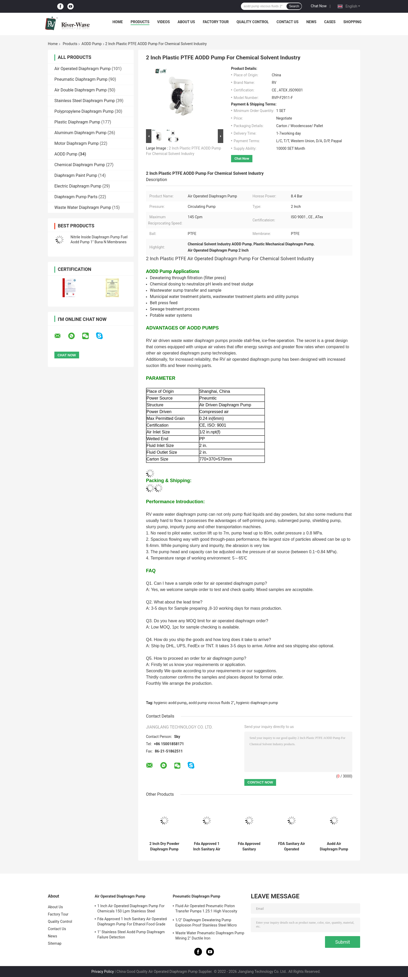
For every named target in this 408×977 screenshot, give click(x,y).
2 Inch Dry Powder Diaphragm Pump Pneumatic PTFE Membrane (164, 846)
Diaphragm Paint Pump (75, 175)
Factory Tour (216, 22)
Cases (330, 22)
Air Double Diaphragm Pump (80, 90)
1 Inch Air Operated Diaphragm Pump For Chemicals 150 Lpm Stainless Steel (130, 908)
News (311, 22)
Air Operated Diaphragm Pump (82, 68)
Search (294, 6)
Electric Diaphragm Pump (77, 186)
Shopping (352, 22)
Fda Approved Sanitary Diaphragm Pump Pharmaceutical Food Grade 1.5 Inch (249, 846)
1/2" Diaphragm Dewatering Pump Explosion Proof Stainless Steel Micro (206, 922)
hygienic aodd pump (170, 703)
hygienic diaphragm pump (257, 703)
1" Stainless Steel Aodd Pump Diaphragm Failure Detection (131, 934)
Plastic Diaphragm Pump (77, 122)
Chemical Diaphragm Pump (79, 164)
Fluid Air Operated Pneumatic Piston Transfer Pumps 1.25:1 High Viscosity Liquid (206, 909)
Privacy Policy (102, 971)
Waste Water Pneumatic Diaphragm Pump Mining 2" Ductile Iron (209, 935)
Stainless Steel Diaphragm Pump (84, 100)
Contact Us (287, 22)
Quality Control (253, 22)
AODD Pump (91, 44)
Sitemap (54, 943)
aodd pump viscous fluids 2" (211, 703)
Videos (163, 22)
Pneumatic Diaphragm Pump (80, 79)
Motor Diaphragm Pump (76, 143)
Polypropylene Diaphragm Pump (84, 111)
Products (140, 22)
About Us (186, 22)
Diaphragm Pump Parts (76, 196)
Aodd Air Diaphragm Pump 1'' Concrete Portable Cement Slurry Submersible (333, 846)
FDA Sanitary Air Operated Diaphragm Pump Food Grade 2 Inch (291, 846)
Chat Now (319, 6)
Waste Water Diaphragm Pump (82, 207)
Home (117, 22)
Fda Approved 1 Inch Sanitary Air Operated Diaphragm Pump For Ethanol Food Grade (207, 846)
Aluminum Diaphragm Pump (80, 132)
